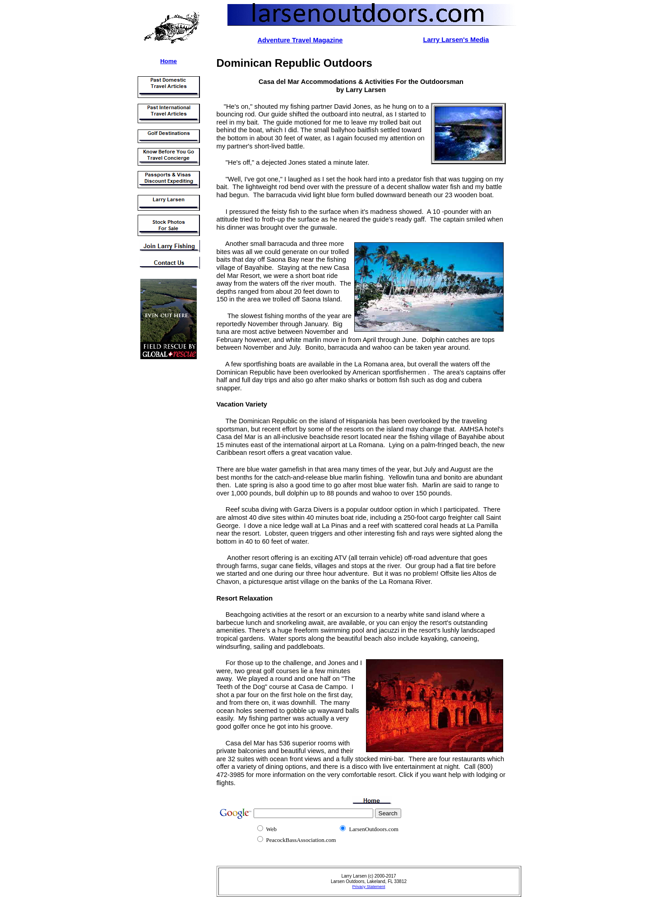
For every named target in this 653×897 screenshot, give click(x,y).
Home (168, 61)
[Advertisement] (163, 500)
